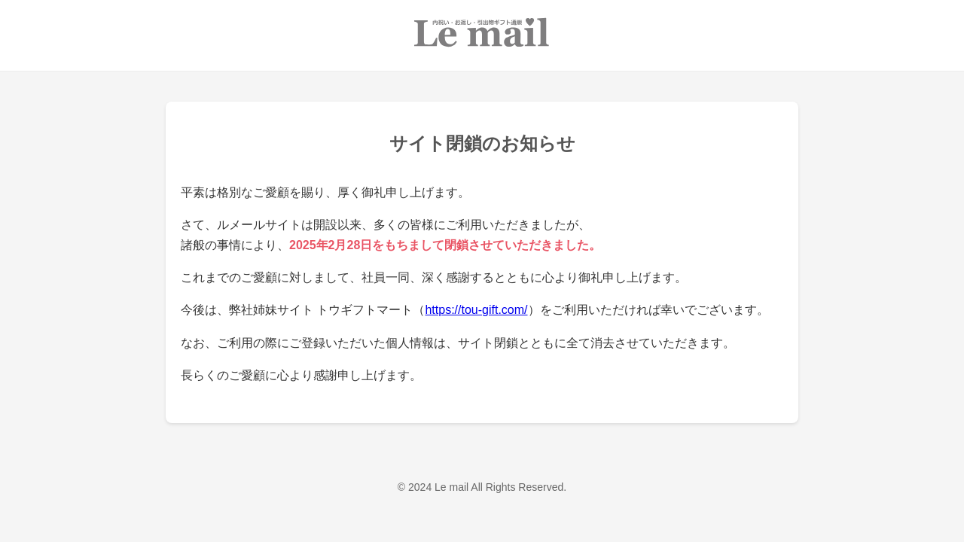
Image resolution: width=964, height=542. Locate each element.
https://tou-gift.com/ (476, 309)
